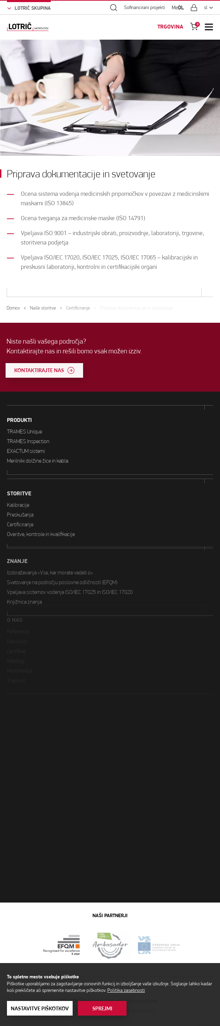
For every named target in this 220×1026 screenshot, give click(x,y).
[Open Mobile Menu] (209, 27)
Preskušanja (20, 491)
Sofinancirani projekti (144, 7)
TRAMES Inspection (28, 431)
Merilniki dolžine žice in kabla (37, 450)
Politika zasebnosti (126, 990)
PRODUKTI (19, 410)
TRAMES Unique (24, 421)
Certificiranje (20, 500)
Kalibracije (18, 481)
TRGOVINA (170, 26)
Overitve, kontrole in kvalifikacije (41, 510)
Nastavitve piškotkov (40, 1008)
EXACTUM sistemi (26, 441)
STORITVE (19, 469)
